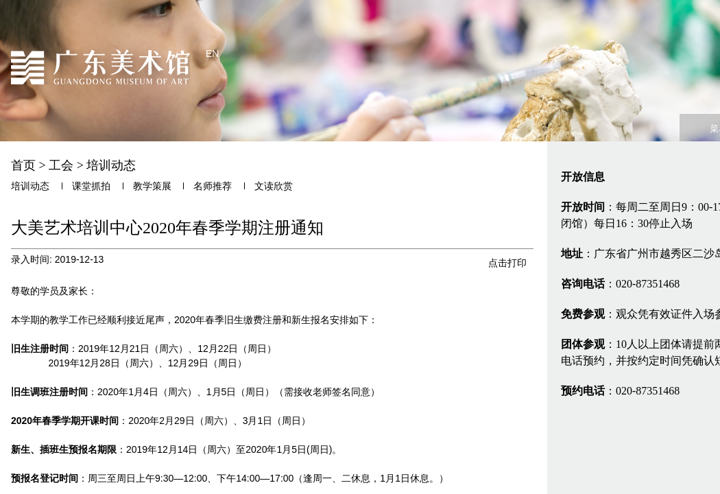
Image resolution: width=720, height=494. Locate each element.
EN (212, 53)
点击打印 (507, 262)
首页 (23, 165)
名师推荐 (212, 186)
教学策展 (152, 186)
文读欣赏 (273, 186)
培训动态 (111, 165)
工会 (61, 165)
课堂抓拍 (91, 186)
